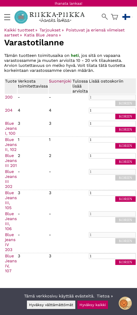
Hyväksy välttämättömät (51, 305)
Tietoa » (105, 296)
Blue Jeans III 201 (11, 160)
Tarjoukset (51, 30)
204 (9, 110)
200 (9, 97)
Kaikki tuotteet (20, 30)
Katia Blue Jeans (42, 34)
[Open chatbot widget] (125, 303)
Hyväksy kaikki (92, 305)
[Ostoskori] (114, 17)
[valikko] (7, 17)
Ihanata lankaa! (68, 3)
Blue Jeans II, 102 (11, 144)
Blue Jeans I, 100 (11, 128)
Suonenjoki (60, 81)
